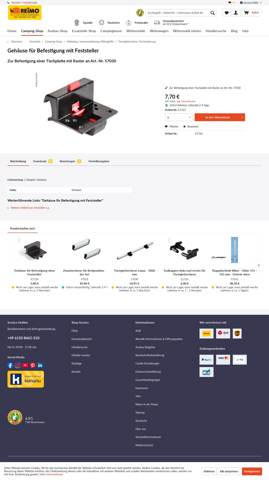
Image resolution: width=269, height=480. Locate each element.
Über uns (140, 429)
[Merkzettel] (226, 12)
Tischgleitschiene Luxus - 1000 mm (134, 272)
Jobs (138, 396)
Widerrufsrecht (144, 445)
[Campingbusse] (111, 31)
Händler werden (81, 355)
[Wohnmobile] (135, 31)
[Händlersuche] (216, 31)
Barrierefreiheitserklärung (149, 355)
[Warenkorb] (251, 12)
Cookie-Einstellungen (147, 363)
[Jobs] (245, 31)
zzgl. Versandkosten (186, 101)
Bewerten (191, 126)
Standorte (141, 420)
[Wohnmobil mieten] (187, 31)
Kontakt (16, 2)
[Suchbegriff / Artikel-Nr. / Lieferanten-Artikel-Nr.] (181, 12)
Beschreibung (18, 161)
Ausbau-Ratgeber (145, 347)
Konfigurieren (252, 471)
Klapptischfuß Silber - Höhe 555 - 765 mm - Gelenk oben (234, 272)
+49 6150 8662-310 (23, 338)
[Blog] (234, 31)
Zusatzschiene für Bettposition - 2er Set (84, 272)
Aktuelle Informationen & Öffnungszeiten (159, 339)
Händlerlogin (30, 2)
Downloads (42, 161)
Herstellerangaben (99, 161)
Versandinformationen (148, 437)
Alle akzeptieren (229, 471)
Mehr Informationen (51, 474)
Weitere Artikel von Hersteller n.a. (28, 207)
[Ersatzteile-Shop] (84, 31)
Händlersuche (79, 347)
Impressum (141, 388)
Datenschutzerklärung (148, 371)
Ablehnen (209, 471)
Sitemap (140, 412)
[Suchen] (213, 12)
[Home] (12, 31)
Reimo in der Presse (146, 404)
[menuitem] (181, 12)
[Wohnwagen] (159, 31)
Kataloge (76, 363)
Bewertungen (70, 161)
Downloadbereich (82, 339)
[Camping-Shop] (32, 31)
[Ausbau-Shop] (57, 31)
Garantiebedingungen (147, 379)
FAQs (75, 330)
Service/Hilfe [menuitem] (249, 2)
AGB (138, 330)
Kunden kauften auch (22, 228)
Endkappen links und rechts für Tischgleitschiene (184, 272)
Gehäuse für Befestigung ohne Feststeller (34, 272)
